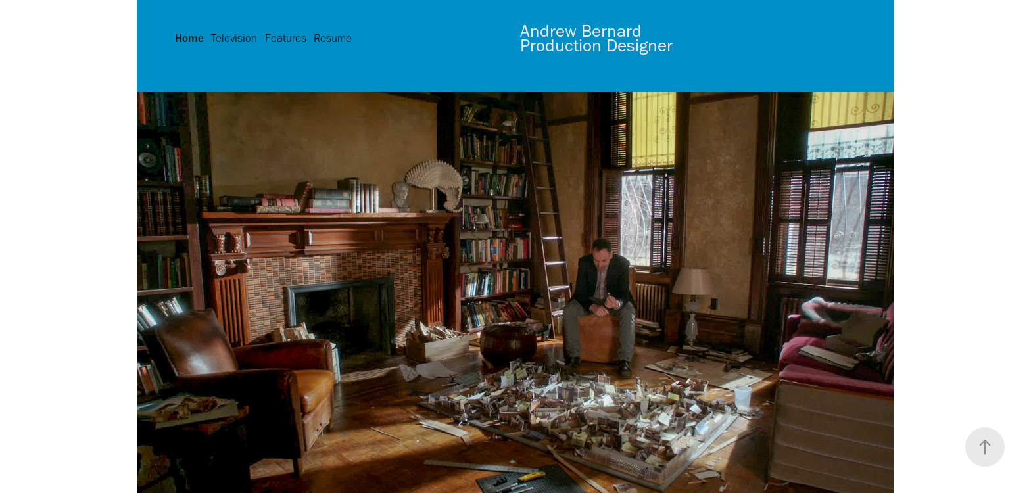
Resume (333, 38)
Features (285, 38)
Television (234, 38)
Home (189, 38)
